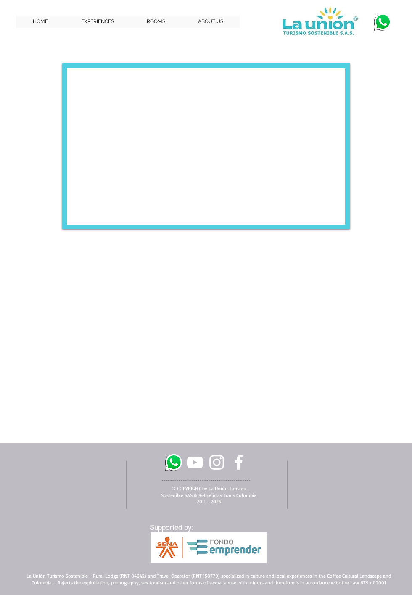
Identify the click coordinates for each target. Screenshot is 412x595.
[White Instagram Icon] (217, 462)
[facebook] (238, 462)
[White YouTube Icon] (195, 462)
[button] (97, 22)
